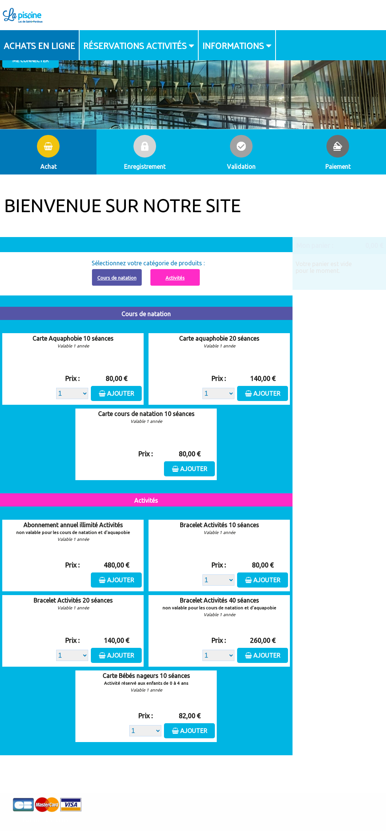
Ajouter (120, 393)
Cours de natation (116, 277)
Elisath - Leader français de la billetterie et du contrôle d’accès (193, 810)
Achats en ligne (39, 45)
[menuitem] (40, 45)
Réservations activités (135, 45)
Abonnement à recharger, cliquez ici (150, 241)
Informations (233, 45)
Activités (175, 277)
